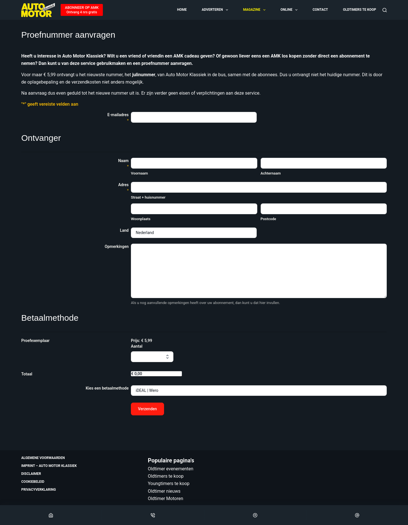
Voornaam (139, 173)
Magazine (254, 10)
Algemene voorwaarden (43, 458)
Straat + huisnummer (148, 197)
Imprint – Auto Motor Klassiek (49, 466)
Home (182, 10)
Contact (320, 10)
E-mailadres (118, 117)
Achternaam (271, 173)
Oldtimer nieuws (164, 491)
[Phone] (153, 515)
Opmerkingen (117, 246)
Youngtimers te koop (169, 483)
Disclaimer (31, 474)
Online (289, 10)
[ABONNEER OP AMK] (82, 10)
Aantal (137, 346)
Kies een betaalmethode (107, 388)
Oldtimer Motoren (165, 498)
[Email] (357, 515)
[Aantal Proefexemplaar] (152, 356)
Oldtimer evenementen (171, 468)
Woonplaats (140, 219)
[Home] (51, 515)
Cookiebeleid (32, 482)
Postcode (268, 219)
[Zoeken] (384, 10)
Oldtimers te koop (359, 10)
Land (124, 230)
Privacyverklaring (38, 490)
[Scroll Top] (255, 515)
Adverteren (215, 10)
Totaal (26, 374)
